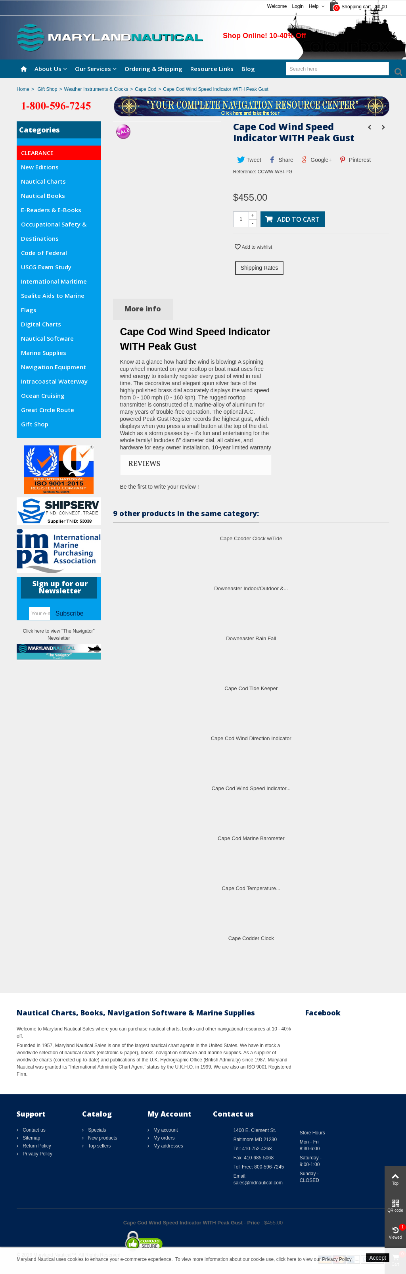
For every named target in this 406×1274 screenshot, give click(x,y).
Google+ (316, 160)
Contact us (33, 1130)
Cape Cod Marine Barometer (251, 838)
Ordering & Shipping (153, 69)
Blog (248, 69)
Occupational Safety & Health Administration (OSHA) (53, 225)
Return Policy (36, 1146)
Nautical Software (47, 338)
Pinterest (355, 160)
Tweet (249, 160)
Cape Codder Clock (251, 938)
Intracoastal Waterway (54, 381)
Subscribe (70, 613)
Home (23, 89)
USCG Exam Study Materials (46, 268)
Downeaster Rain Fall (251, 638)
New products (102, 1138)
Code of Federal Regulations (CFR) (46, 254)
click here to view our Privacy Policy (313, 1259)
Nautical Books (43, 196)
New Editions (40, 167)
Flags (28, 310)
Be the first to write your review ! (159, 487)
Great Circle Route (47, 410)
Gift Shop (47, 89)
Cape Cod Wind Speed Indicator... (251, 788)
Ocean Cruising (43, 395)
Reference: (245, 172)
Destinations (40, 238)
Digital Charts (41, 324)
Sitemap (30, 1138)
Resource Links (212, 69)
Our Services (93, 69)
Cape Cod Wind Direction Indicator (251, 738)
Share (281, 160)
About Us (47, 69)
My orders (163, 1138)
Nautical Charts (43, 181)
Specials (96, 1130)
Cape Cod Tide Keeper (251, 688)
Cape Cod (145, 89)
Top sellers (99, 1146)
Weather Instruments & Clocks (96, 89)
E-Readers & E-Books (51, 210)
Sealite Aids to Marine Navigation (52, 297)
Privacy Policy (36, 1154)
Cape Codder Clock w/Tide (251, 538)
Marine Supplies (43, 353)
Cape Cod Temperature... (251, 888)
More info (142, 308)
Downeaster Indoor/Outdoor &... (251, 588)
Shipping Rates (259, 268)
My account (165, 1130)
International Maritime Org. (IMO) (54, 282)
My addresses (167, 1146)
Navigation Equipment (53, 367)
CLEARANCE (37, 153)
